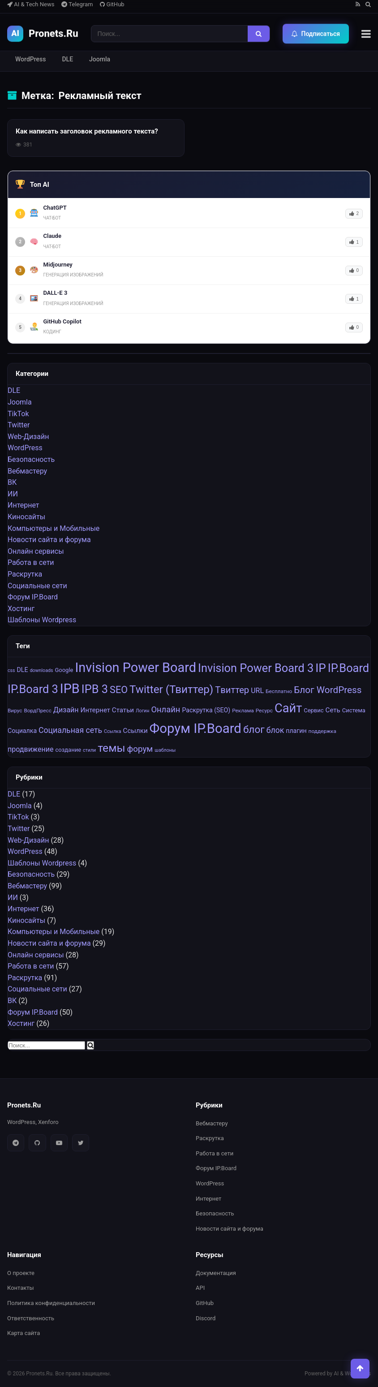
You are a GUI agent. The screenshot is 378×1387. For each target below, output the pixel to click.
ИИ (13, 494)
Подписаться (316, 33)
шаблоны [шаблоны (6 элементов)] (165, 751)
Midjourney (58, 264)
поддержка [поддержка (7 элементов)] (322, 731)
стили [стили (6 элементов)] (89, 751)
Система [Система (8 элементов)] (353, 710)
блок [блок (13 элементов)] (275, 730)
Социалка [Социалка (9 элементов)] (22, 731)
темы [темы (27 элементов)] (111, 748)
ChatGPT (55, 207)
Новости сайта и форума (49, 540)
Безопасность (31, 459)
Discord (205, 1318)
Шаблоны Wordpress (42, 620)
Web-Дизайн (28, 436)
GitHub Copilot (62, 321)
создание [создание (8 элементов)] (68, 750)
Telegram (77, 4)
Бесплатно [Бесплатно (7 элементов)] (279, 691)
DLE (67, 59)
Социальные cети (37, 586)
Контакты (20, 1287)
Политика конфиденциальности (51, 1303)
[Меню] (366, 33)
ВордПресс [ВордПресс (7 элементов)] (38, 710)
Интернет (23, 505)
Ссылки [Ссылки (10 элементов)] (135, 731)
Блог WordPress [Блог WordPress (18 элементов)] (327, 690)
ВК (12, 482)
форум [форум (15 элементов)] (140, 749)
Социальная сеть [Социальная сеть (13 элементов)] (70, 730)
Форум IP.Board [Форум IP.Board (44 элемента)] (195, 729)
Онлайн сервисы (36, 551)
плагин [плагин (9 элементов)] (296, 731)
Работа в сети (31, 563)
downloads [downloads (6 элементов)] (41, 671)
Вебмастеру (27, 471)
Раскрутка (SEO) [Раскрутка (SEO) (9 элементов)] (206, 710)
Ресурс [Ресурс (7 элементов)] (264, 710)
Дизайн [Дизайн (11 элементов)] (66, 710)
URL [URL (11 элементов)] (257, 690)
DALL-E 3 (55, 292)
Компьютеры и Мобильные (53, 528)
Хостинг (21, 608)
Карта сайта (23, 1333)
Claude (52, 236)
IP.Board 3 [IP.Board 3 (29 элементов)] (33, 689)
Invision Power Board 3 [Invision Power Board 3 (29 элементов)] (256, 668)
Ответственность (30, 1318)
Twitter (19, 425)
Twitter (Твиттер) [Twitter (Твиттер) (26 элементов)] (171, 689)
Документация (216, 1273)
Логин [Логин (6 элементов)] (142, 711)
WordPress (30, 59)
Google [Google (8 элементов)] (64, 670)
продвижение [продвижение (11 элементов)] (30, 749)
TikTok (18, 413)
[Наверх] (357, 1366)
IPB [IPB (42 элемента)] (70, 688)
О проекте (20, 1273)
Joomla (99, 59)
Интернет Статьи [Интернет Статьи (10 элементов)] (107, 710)
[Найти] (259, 34)
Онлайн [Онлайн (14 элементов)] (165, 709)
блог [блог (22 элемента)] (254, 730)
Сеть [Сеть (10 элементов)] (333, 710)
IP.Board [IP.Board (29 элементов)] (348, 668)
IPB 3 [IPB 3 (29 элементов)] (95, 689)
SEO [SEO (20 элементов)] (119, 689)
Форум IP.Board (33, 597)
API (200, 1287)
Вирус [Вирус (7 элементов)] (15, 710)
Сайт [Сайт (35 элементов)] (288, 708)
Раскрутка (25, 574)
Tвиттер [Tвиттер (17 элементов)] (232, 690)
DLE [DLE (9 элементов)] (22, 670)
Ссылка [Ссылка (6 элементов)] (112, 732)
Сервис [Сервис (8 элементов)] (313, 710)
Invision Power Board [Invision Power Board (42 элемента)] (135, 668)
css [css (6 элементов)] (11, 671)
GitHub (112, 4)
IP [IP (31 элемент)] (320, 668)
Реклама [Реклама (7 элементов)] (243, 710)
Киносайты (26, 517)
